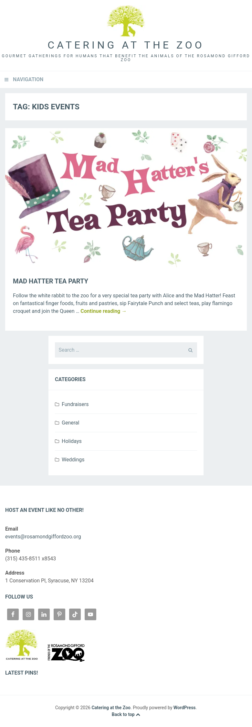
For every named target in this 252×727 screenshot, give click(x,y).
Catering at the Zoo (125, 45)
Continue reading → (103, 311)
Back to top (126, 714)
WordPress (184, 707)
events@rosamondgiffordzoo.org (43, 537)
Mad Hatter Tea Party (50, 281)
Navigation (28, 79)
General (70, 423)
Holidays (72, 441)
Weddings (73, 460)
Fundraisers (75, 404)
